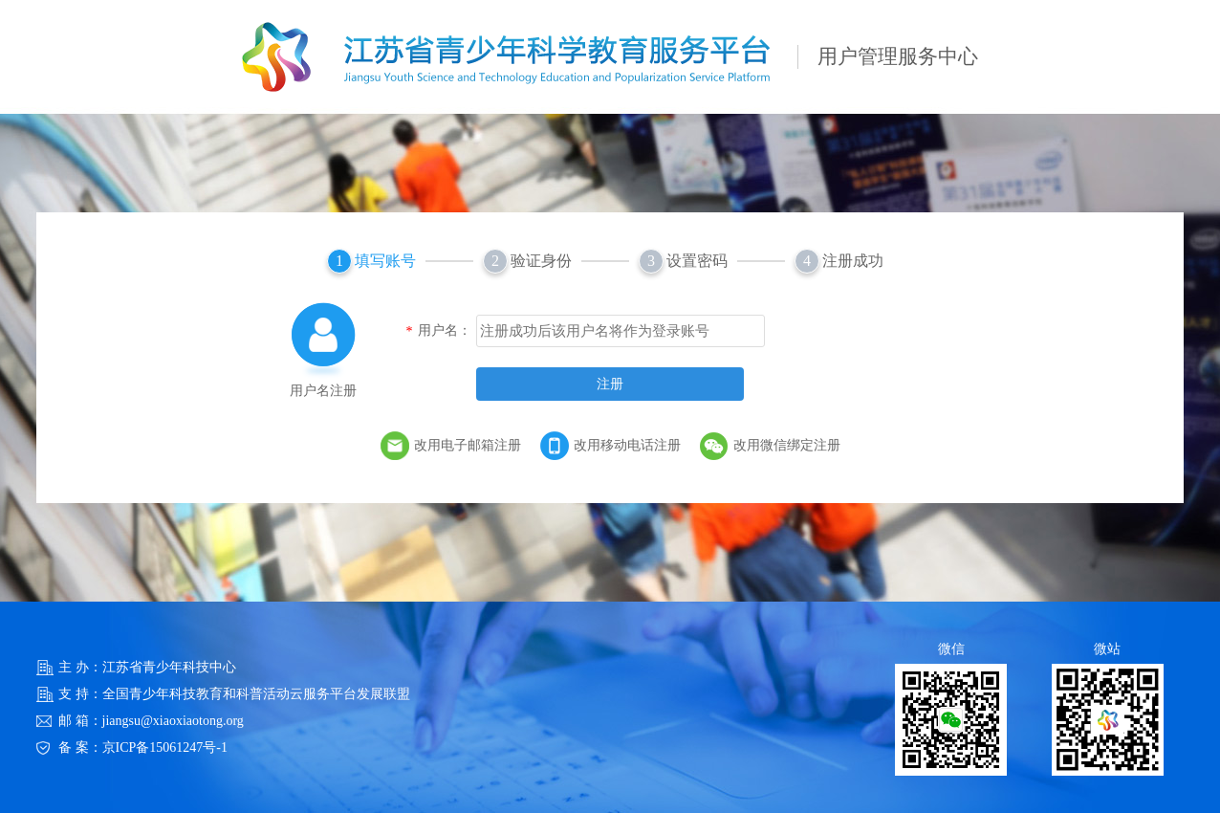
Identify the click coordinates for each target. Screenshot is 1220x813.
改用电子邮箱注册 (467, 445)
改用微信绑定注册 (786, 445)
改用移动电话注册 (627, 445)
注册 (610, 384)
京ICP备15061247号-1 (165, 747)
